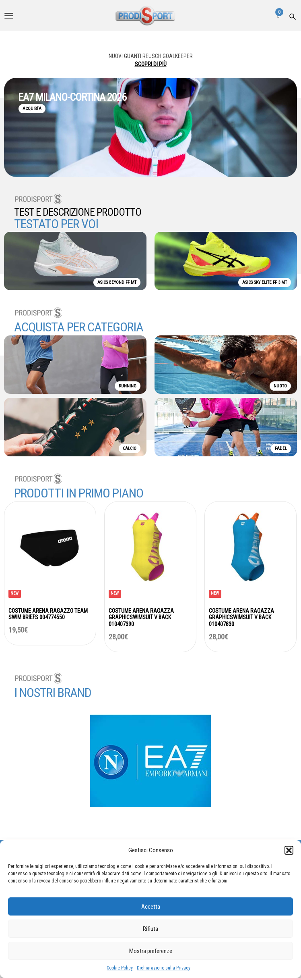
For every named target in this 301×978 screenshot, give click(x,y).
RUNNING (127, 386)
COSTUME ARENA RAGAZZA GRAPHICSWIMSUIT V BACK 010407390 (141, 618)
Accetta (150, 906)
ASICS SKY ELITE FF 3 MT (264, 282)
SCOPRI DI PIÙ (151, 64)
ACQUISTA (32, 108)
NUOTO (280, 386)
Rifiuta (150, 928)
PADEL (281, 448)
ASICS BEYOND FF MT (116, 282)
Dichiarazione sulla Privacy (163, 968)
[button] (289, 850)
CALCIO (129, 448)
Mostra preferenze (150, 951)
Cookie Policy (120, 968)
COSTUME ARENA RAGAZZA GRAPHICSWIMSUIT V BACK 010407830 (241, 618)
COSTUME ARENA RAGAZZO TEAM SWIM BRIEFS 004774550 (48, 614)
